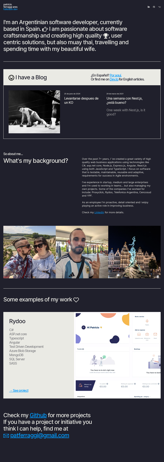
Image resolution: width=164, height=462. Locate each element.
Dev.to (114, 79)
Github (38, 415)
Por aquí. (116, 75)
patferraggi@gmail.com (39, 435)
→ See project (18, 390)
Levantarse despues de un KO (81, 100)
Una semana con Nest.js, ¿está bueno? (124, 100)
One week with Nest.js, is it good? (125, 112)
